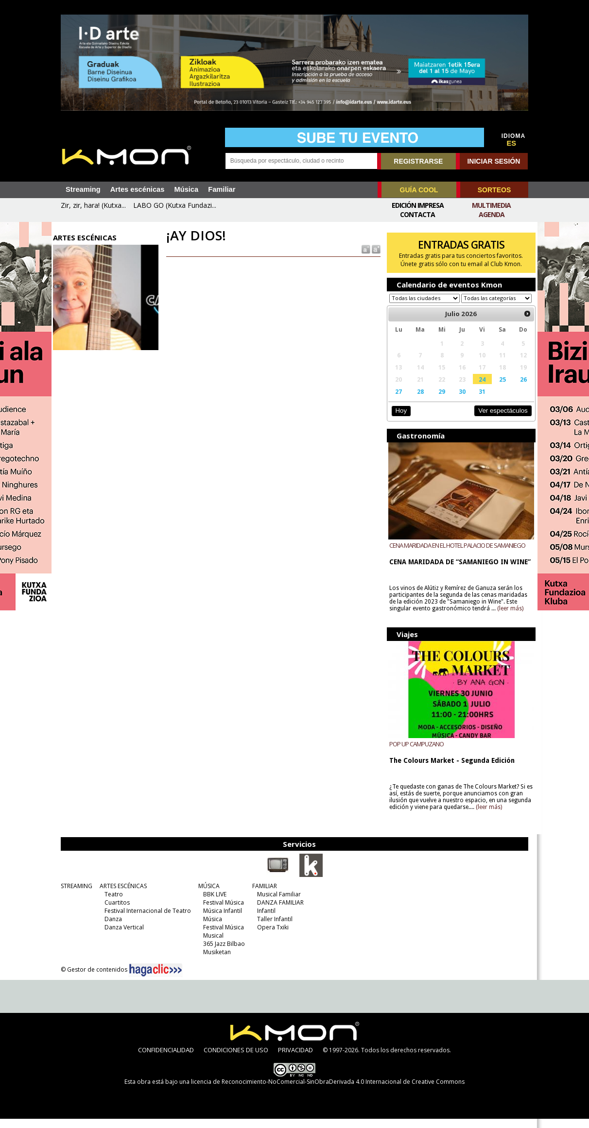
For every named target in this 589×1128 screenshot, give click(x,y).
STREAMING (74, 895)
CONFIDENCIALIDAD (166, 1059)
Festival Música (221, 912)
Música (186, 189)
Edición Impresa (418, 205)
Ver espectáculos (497, 419)
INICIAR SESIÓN (493, 161)
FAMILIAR (262, 895)
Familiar (221, 189)
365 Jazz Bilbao (222, 953)
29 (438, 400)
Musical (211, 945)
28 (417, 400)
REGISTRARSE (418, 161)
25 (497, 388)
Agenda (491, 214)
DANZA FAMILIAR (278, 912)
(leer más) (508, 617)
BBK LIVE (212, 903)
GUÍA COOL (419, 190)
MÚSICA (206, 895)
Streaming (83, 189)
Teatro (111, 903)
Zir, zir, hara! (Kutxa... (93, 205)
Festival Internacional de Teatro (145, 920)
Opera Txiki (270, 936)
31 (478, 400)
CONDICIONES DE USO (236, 1059)
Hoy (398, 419)
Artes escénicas (137, 189)
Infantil (264, 920)
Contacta (417, 214)
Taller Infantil (272, 928)
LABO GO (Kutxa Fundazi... (174, 205)
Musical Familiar (276, 903)
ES (512, 143)
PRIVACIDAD (295, 1059)
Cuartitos (114, 912)
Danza (111, 928)
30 (458, 400)
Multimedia (491, 205)
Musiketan (214, 961)
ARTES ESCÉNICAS (120, 895)
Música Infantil (220, 920)
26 (518, 388)
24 (478, 388)
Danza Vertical (121, 936)
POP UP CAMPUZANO (414, 753)
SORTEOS (494, 190)
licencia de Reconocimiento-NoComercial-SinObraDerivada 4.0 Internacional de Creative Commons (328, 1091)
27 (396, 400)
